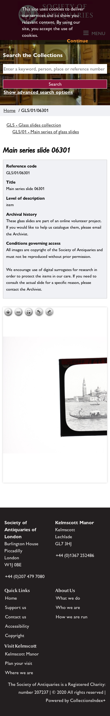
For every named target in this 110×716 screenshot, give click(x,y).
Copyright (14, 635)
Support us (15, 607)
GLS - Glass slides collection (33, 125)
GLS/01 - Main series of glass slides (45, 131)
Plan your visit (18, 663)
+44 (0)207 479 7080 (25, 576)
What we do (68, 598)
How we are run (71, 617)
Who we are (68, 607)
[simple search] (55, 69)
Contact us (15, 617)
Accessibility (17, 626)
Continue (77, 41)
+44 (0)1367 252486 (75, 555)
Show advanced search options (38, 92)
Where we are (19, 672)
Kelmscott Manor (22, 654)
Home (10, 110)
